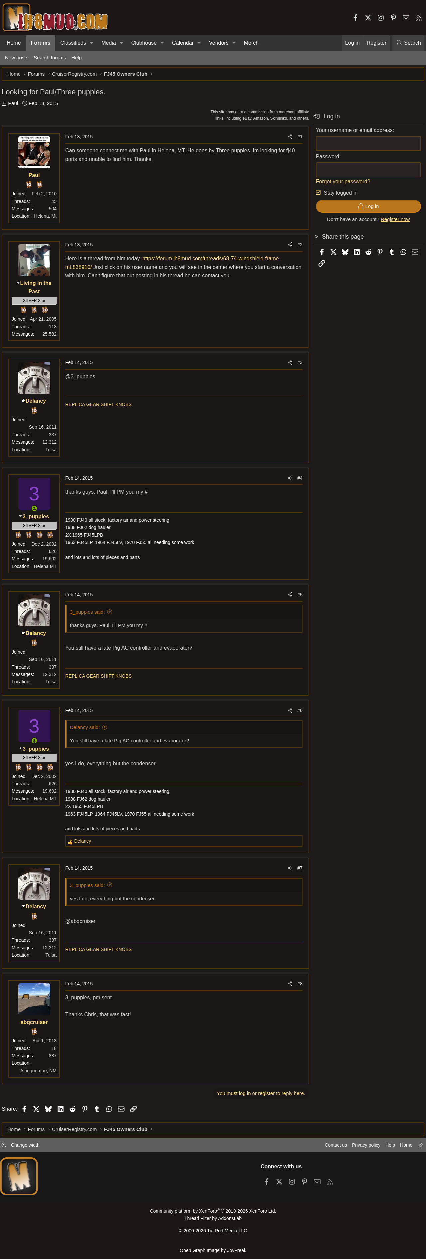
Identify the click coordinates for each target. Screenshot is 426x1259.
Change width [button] (28, 1148)
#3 (296, 365)
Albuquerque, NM (42, 1074)
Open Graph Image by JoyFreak (213, 1250)
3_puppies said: (90, 615)
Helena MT (48, 569)
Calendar (183, 43)
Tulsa (54, 453)
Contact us (329, 1148)
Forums (41, 43)
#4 (296, 481)
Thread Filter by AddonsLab (213, 1220)
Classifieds (73, 43)
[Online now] (37, 511)
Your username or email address (351, 133)
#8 (296, 987)
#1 (296, 140)
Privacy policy (361, 1148)
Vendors (219, 43)
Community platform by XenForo (213, 1213)
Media (109, 43)
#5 (296, 598)
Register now (392, 222)
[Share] (287, 140)
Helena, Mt (48, 219)
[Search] (408, 43)
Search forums (50, 57)
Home (14, 43)
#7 (296, 871)
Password (324, 160)
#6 (296, 713)
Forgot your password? (340, 185)
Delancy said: (88, 730)
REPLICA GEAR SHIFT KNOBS (102, 407)
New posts (16, 57)
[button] (92, 43)
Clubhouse (144, 43)
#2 (296, 248)
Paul (16, 106)
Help (77, 57)
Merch (251, 43)
